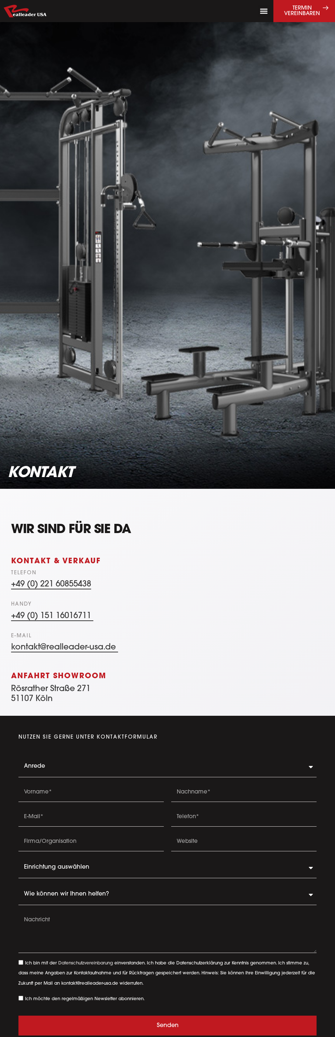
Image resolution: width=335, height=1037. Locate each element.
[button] (264, 11)
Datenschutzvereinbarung (85, 963)
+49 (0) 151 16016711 (52, 616)
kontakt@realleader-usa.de (64, 647)
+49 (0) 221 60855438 (51, 584)
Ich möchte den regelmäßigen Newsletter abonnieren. (85, 998)
